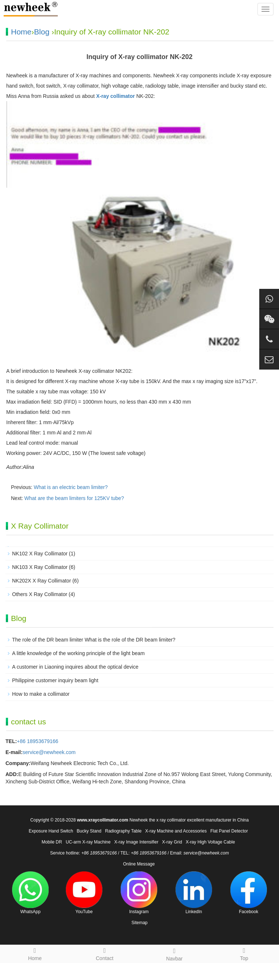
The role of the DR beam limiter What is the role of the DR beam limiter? (94, 640)
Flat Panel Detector (229, 831)
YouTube (84, 892)
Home (21, 31)
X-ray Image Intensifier (136, 842)
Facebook (248, 892)
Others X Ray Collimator (39, 594)
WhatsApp (30, 892)
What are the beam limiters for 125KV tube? (74, 498)
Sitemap (139, 922)
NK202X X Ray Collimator (41, 581)
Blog (41, 31)
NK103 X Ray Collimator (40, 567)
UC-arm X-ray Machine (88, 842)
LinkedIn (194, 892)
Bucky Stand (89, 831)
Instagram (139, 892)
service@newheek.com (49, 752)
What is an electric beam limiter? (71, 487)
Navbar (174, 953)
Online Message (139, 864)
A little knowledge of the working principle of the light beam (78, 653)
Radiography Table (123, 831)
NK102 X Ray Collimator (40, 553)
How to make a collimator (40, 694)
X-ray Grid (172, 842)
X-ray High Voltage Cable (210, 842)
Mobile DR (52, 842)
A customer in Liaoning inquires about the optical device (75, 667)
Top (244, 953)
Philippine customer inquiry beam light (55, 680)
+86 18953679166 (37, 741)
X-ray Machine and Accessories (176, 831)
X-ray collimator (115, 96)
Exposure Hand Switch (51, 831)
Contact (105, 953)
